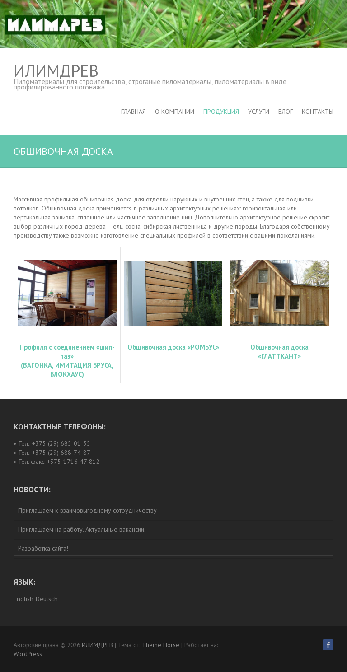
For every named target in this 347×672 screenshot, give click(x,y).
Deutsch (47, 599)
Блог (285, 111)
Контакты (317, 111)
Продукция (221, 111)
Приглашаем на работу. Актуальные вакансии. (81, 529)
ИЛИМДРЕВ (56, 71)
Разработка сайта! (43, 548)
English (23, 599)
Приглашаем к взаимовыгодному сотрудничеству (87, 510)
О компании (174, 111)
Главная (133, 111)
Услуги (258, 111)
